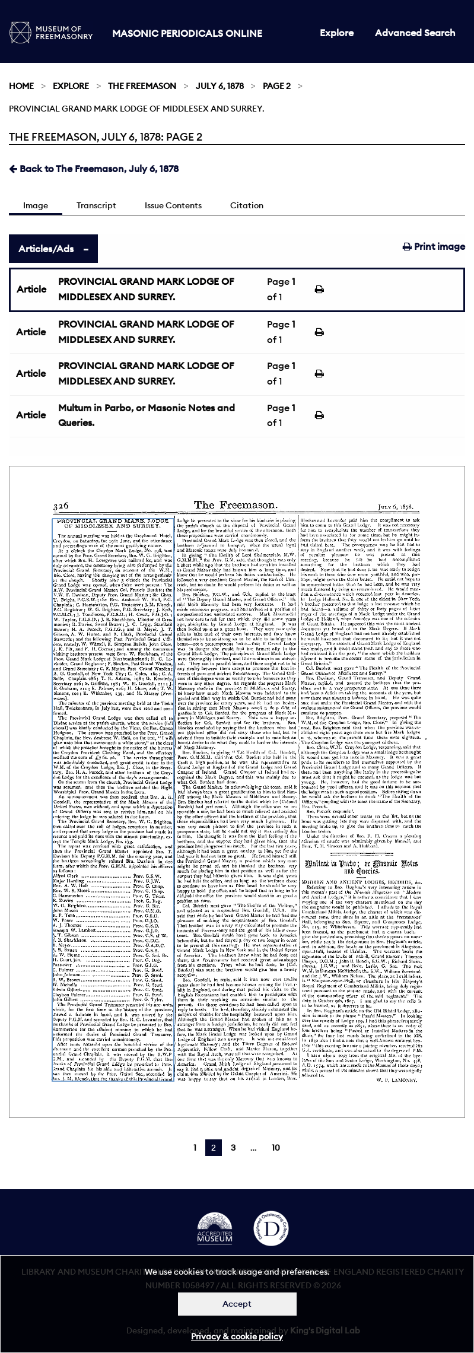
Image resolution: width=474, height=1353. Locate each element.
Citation (246, 205)
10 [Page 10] (276, 1147)
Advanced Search (415, 33)
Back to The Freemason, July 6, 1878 (94, 168)
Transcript (96, 205)
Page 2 (277, 86)
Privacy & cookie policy (237, 1336)
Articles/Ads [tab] (46, 249)
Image (35, 205)
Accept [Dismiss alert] (237, 1303)
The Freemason (142, 86)
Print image (434, 246)
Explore (337, 33)
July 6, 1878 (220, 86)
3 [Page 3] (233, 1147)
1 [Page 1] (194, 1147)
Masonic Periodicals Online (187, 33)
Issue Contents (173, 205)
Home (21, 86)
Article (31, 289)
